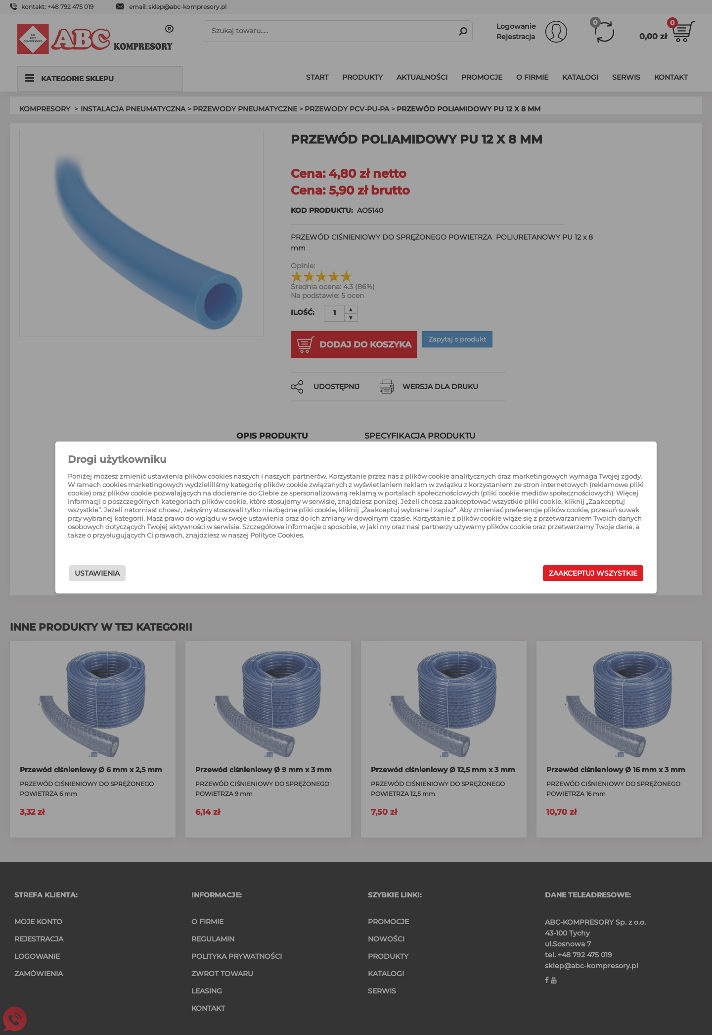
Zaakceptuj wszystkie (534, 574)
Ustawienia (156, 574)
